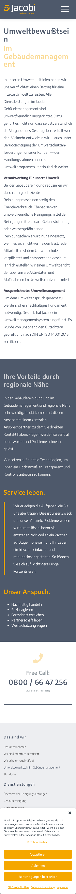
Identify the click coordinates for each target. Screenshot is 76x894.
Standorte (10, 774)
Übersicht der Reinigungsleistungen (25, 794)
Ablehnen (38, 865)
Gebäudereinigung (15, 800)
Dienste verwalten (37, 842)
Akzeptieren (38, 854)
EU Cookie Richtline (18, 887)
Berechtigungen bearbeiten (38, 876)
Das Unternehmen (15, 747)
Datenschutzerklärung (43, 887)
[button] (70, 813)
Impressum (62, 887)
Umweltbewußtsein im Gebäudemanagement (32, 767)
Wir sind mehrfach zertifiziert (21, 753)
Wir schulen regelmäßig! (19, 760)
